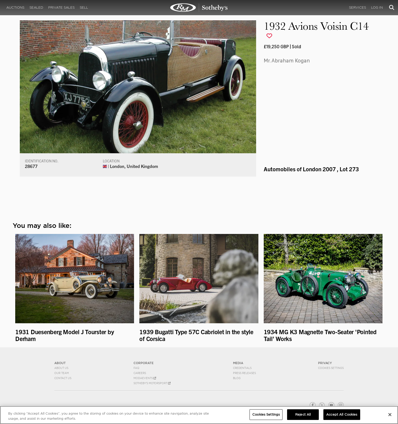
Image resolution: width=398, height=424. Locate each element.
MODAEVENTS (145, 378)
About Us (61, 367)
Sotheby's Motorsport (152, 383)
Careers (140, 373)
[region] (199, 415)
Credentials (242, 367)
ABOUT (60, 363)
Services (357, 7)
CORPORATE (144, 363)
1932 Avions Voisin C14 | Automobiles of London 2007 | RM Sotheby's (199, 7)
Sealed (36, 7)
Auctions (15, 7)
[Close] (389, 414)
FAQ (136, 367)
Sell (84, 7)
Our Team (61, 373)
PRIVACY (325, 363)
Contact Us (62, 378)
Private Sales (61, 7)
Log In (377, 7)
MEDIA (238, 363)
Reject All (303, 414)
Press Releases (244, 373)
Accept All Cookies (341, 414)
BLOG (237, 378)
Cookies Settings (331, 367)
